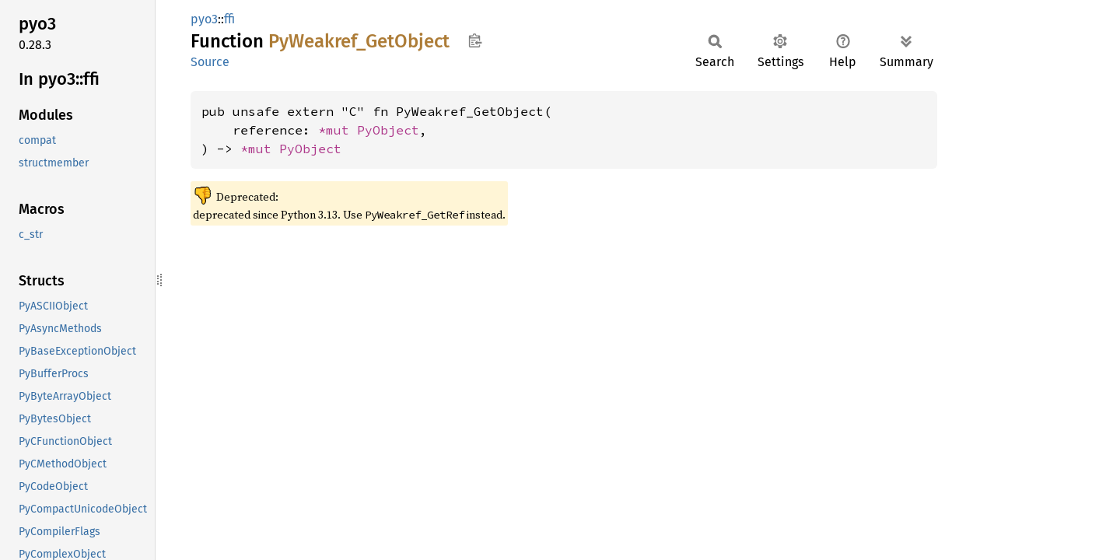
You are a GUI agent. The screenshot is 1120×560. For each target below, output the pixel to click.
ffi (229, 19)
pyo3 (204, 19)
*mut (337, 130)
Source (210, 61)
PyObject (388, 130)
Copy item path (475, 40)
